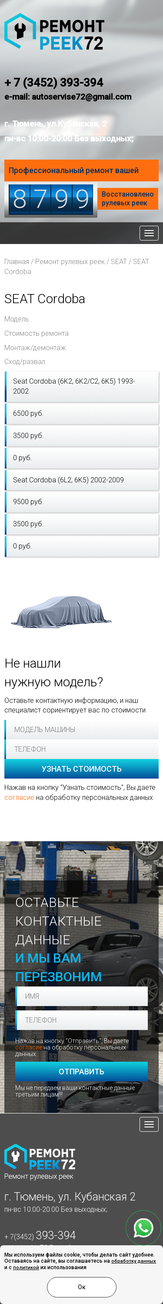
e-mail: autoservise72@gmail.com (67, 97)
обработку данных (133, 1261)
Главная (16, 261)
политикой (26, 1268)
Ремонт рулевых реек (70, 261)
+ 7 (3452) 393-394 (53, 82)
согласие (19, 797)
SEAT (119, 261)
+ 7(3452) (40, 1237)
